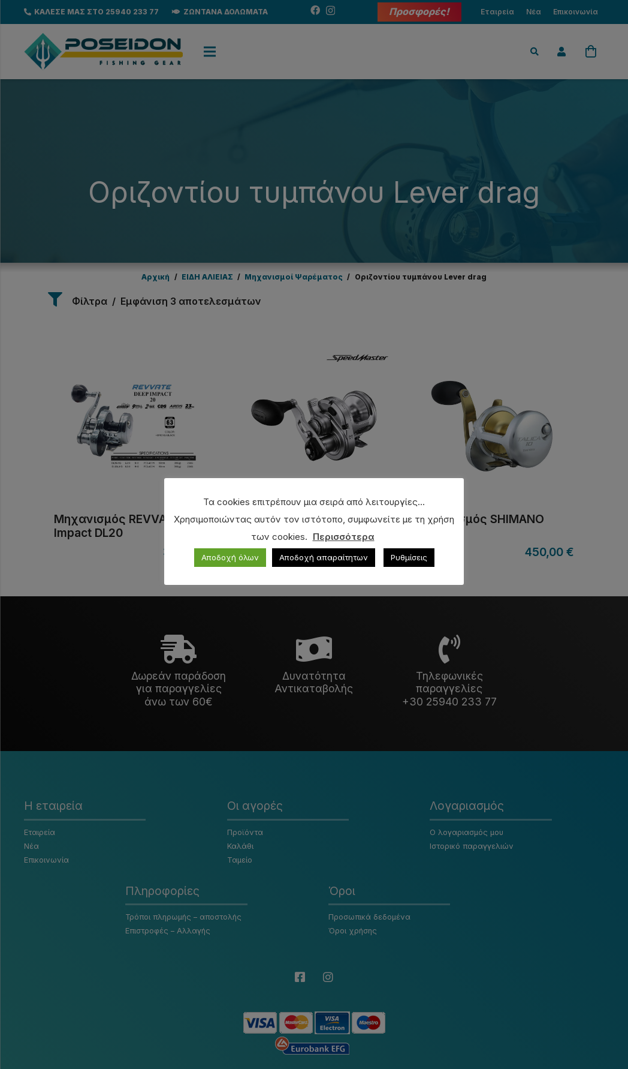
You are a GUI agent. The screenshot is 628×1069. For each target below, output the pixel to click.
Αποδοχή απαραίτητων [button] (323, 557)
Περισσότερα (344, 536)
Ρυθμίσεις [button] (409, 557)
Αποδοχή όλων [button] (230, 557)
